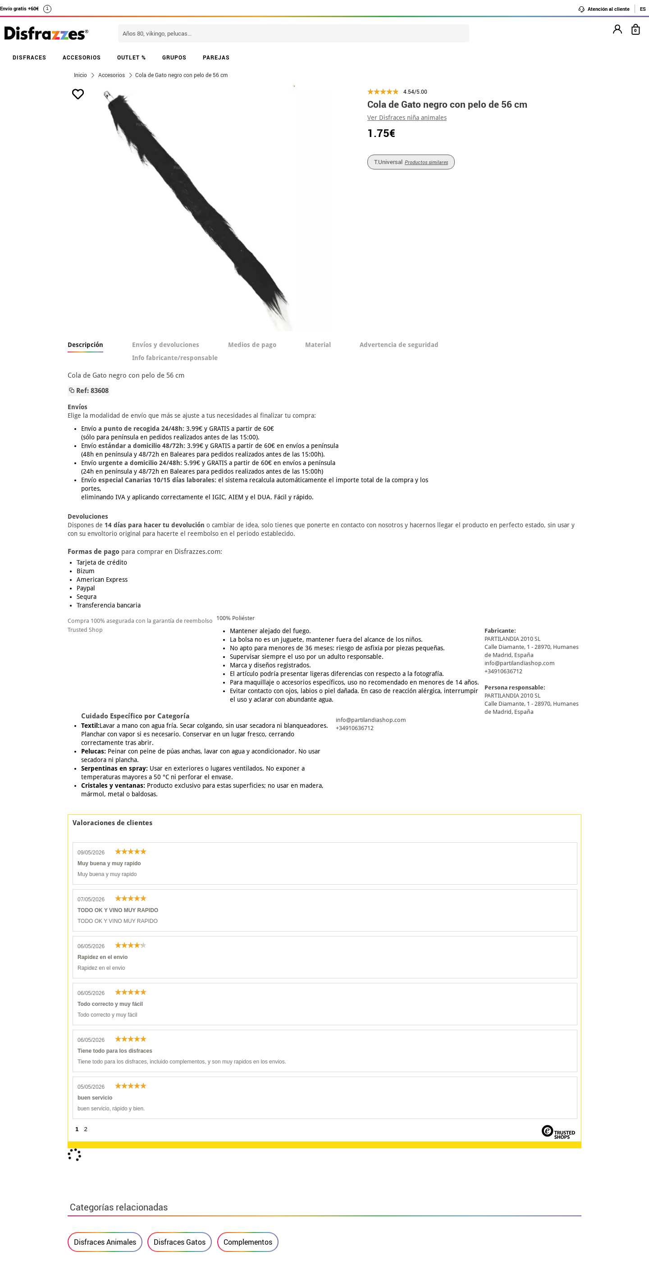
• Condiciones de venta (107, 1142)
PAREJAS (216, 57)
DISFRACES (29, 57)
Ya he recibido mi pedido (470, 1131)
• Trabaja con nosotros (107, 1196)
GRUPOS (174, 57)
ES (643, 8)
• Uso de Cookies (96, 1174)
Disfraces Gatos (180, 833)
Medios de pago (252, 344)
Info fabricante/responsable (175, 357)
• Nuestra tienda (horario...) (115, 1109)
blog (271, 1062)
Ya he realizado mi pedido (472, 1120)
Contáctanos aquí (274, 1120)
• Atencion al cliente (102, 1164)
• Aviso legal (90, 1153)
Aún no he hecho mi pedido (473, 1109)
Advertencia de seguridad (399, 344)
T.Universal (411, 162)
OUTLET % (131, 57)
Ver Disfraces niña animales (407, 117)
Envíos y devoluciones (165, 344)
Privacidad (135, 1153)
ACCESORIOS (82, 57)
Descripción (85, 344)
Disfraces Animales (105, 833)
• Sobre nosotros (97, 1131)
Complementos (248, 833)
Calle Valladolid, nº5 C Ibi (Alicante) (466, 1176)
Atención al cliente (604, 9)
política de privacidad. (356, 1005)
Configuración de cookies (115, 1185)
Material (318, 344)
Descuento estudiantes (111, 1120)
